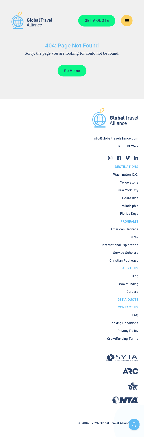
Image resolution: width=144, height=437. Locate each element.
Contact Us (128, 307)
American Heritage (124, 229)
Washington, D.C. (125, 174)
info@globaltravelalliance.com (116, 138)
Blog (135, 276)
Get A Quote (127, 299)
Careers (132, 292)
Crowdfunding (128, 284)
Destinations (126, 167)
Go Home (72, 70)
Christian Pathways (123, 260)
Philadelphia (129, 206)
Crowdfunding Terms (122, 338)
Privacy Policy (127, 331)
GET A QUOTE (97, 20)
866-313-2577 (128, 146)
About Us (130, 268)
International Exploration (120, 245)
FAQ (135, 315)
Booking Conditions (124, 323)
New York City (127, 190)
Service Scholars (125, 252)
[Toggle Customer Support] (134, 424)
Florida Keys (129, 213)
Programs (129, 221)
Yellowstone (129, 182)
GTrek (133, 237)
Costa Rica (130, 198)
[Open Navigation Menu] (127, 20)
